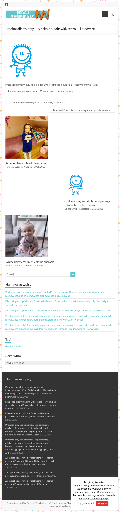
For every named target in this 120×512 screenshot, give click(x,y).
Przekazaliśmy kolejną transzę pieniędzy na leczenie (82, 110)
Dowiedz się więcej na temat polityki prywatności (97, 499)
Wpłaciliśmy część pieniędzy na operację (29, 261)
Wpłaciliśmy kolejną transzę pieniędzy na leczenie (37, 102)
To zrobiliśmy (66, 91)
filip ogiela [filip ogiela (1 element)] (9, 346)
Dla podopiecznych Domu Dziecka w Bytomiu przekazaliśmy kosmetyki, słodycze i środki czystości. (57, 310)
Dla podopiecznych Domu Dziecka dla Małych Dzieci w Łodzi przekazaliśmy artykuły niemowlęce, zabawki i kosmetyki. (30, 405)
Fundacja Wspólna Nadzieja (23, 91)
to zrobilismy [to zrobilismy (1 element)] (18, 346)
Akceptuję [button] (102, 503)
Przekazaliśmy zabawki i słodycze (25, 163)
